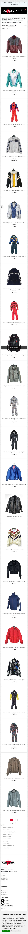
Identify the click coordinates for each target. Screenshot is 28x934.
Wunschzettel (4, 892)
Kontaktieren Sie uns (5, 910)
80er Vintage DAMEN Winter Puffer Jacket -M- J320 (14, 484)
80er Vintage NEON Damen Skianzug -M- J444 (14, 124)
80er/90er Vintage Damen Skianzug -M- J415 (14, 452)
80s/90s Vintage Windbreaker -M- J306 (14, 549)
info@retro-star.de (14, 4)
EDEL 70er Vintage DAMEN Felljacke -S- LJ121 (14, 581)
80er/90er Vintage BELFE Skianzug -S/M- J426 (14, 322)
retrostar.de (5, 903)
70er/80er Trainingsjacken (8, 827)
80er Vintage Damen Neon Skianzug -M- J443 (14, 712)
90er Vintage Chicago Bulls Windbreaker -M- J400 (14, 355)
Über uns (3, 908)
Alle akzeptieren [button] (6, 930)
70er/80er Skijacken (7, 836)
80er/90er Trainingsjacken (8, 829)
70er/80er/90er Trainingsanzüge (9, 832)
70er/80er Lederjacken (7, 834)
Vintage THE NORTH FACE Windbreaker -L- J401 (14, 386)
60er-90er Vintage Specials (8, 845)
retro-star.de (5, 900)
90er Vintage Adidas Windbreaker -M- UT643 (14, 810)
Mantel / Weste (6, 843)
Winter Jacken (6, 847)
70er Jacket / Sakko (7, 838)
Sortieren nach (5, 25)
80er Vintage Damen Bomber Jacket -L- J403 (14, 679)
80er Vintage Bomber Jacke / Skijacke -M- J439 (14, 647)
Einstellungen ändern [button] (15, 930)
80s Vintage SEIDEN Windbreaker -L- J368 (14, 778)
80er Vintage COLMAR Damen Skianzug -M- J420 (14, 256)
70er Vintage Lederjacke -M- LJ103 (14, 516)
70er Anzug (5, 841)
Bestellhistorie (4, 890)
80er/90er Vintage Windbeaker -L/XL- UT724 (14, 190)
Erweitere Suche (4, 894)
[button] (19, 10)
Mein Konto (3, 889)
